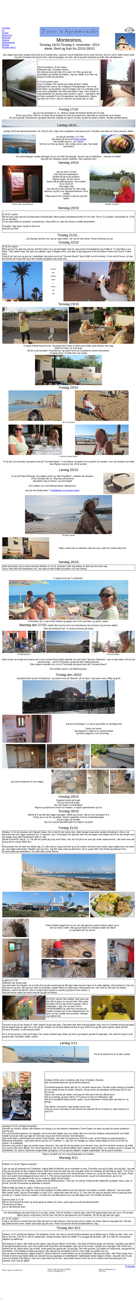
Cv (3, 30)
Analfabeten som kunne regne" (65, 490)
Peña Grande (79, 139)
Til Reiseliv (130, 1266)
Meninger (6, 38)
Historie (5, 40)
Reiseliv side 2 (9, 47)
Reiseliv (5, 45)
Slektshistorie (8, 42)
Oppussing (7, 35)
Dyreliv (5, 33)
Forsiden (6, 28)
